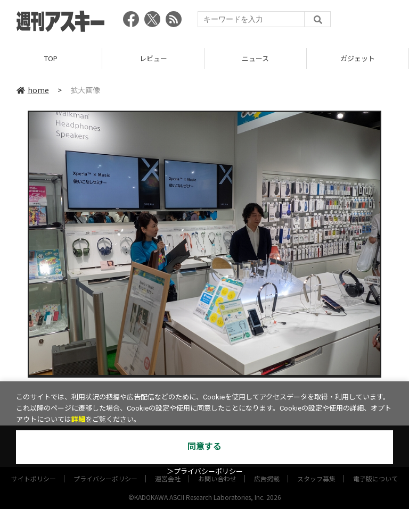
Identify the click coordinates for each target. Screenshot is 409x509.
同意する (204, 446)
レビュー (153, 58)
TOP (51, 58)
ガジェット (357, 58)
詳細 (78, 419)
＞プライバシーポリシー (205, 471)
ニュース (255, 58)
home (33, 90)
